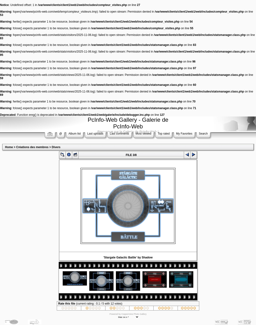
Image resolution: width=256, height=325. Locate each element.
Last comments (119, 133)
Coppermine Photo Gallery (134, 314)
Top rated (164, 133)
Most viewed (144, 133)
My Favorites (184, 133)
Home (9, 147)
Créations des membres (32, 147)
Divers (56, 147)
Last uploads (95, 133)
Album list (74, 133)
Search (203, 133)
